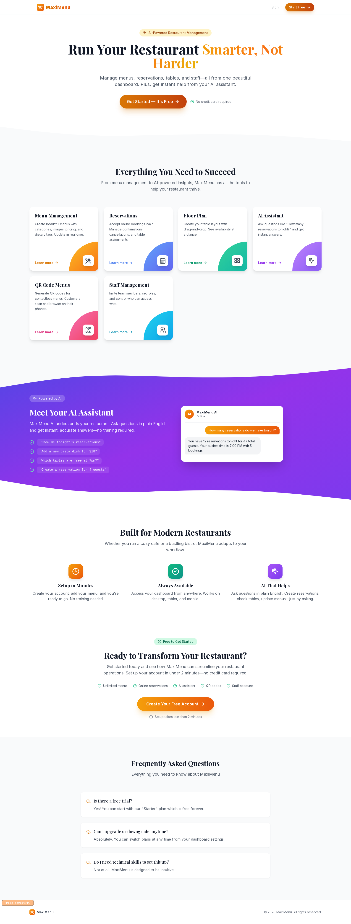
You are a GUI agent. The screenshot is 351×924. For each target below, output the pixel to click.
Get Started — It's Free (153, 101)
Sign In (277, 7)
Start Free (300, 7)
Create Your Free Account (175, 704)
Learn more (46, 263)
